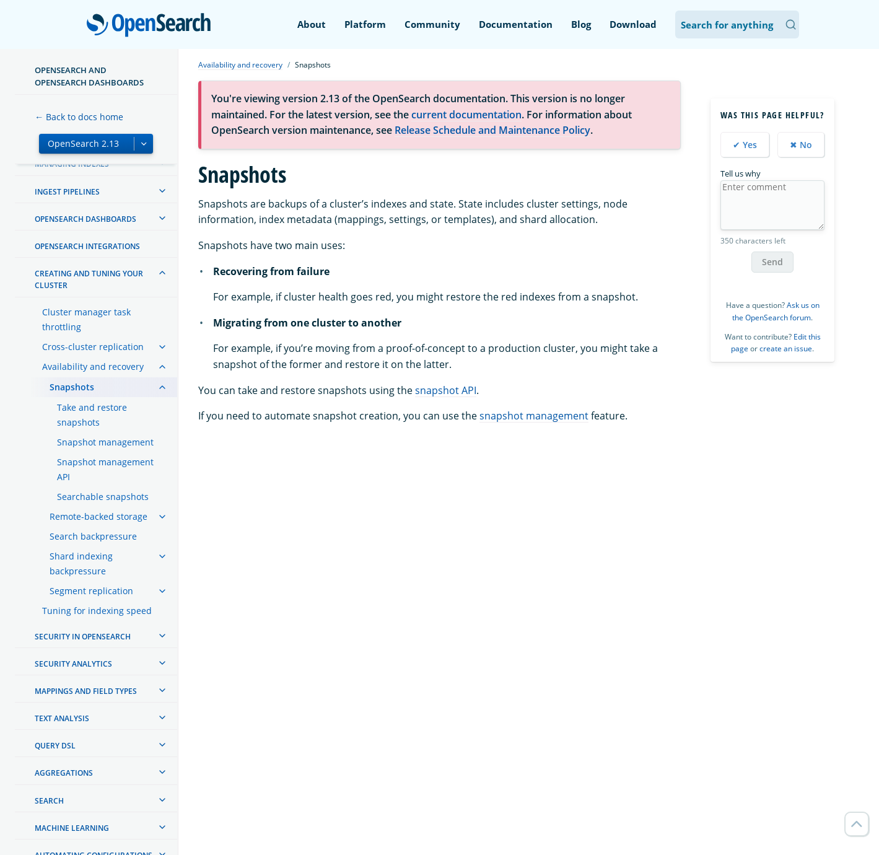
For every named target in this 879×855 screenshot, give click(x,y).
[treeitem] (162, 191)
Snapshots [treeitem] (72, 387)
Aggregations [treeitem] (64, 773)
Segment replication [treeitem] (91, 591)
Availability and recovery (240, 64)
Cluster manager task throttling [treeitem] (86, 319)
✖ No (801, 145)
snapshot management (533, 416)
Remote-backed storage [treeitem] (98, 516)
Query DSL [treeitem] (55, 745)
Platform (365, 24)
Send (772, 262)
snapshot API (445, 390)
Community (432, 24)
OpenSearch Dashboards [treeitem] (85, 219)
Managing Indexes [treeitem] (72, 164)
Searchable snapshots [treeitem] (103, 496)
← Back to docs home (79, 117)
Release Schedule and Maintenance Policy (492, 130)
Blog (581, 24)
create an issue (785, 348)
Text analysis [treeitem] (62, 718)
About (311, 24)
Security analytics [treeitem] (73, 664)
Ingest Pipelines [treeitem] (67, 191)
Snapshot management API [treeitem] (105, 469)
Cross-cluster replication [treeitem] (93, 347)
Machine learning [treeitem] (72, 828)
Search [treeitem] (49, 801)
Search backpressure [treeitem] (93, 536)
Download (633, 24)
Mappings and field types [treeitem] (86, 691)
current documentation (466, 114)
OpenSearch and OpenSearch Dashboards (89, 76)
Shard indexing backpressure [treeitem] (81, 563)
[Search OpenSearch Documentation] (737, 24)
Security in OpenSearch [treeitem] (83, 636)
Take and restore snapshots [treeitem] (92, 414)
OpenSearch (152, 26)
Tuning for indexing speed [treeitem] (97, 610)
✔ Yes (745, 145)
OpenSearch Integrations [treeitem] (87, 246)
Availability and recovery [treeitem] (93, 366)
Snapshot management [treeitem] (105, 442)
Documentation (516, 24)
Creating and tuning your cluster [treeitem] (89, 279)
